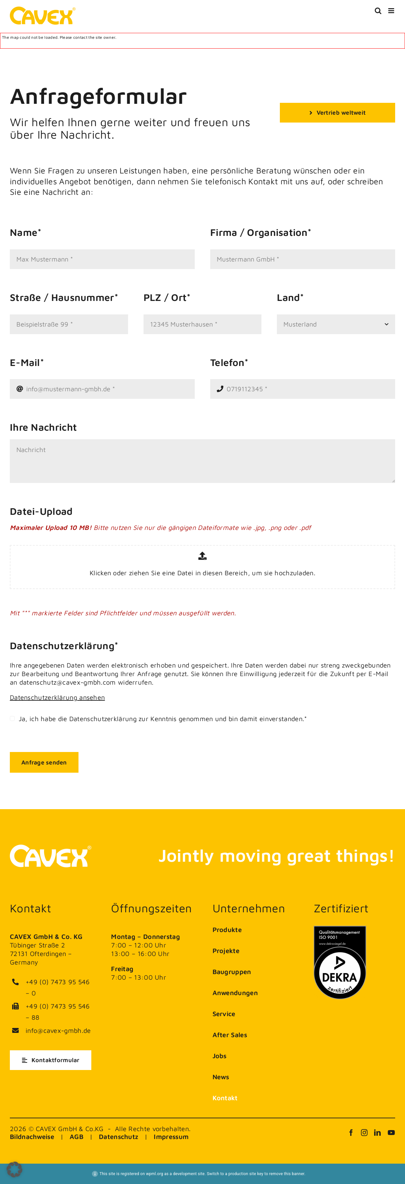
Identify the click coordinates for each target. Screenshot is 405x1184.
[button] (14, 1169)
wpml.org (154, 1174)
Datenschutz (118, 1136)
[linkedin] (377, 1132)
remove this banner (286, 1174)
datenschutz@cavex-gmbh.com (66, 682)
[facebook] (351, 1132)
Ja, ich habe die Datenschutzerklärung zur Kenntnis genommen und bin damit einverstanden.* (162, 718)
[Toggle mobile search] (378, 10)
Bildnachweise (32, 1136)
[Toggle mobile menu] (391, 10)
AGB (76, 1136)
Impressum (171, 1136)
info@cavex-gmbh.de (58, 1030)
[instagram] (364, 1132)
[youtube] (391, 1132)
